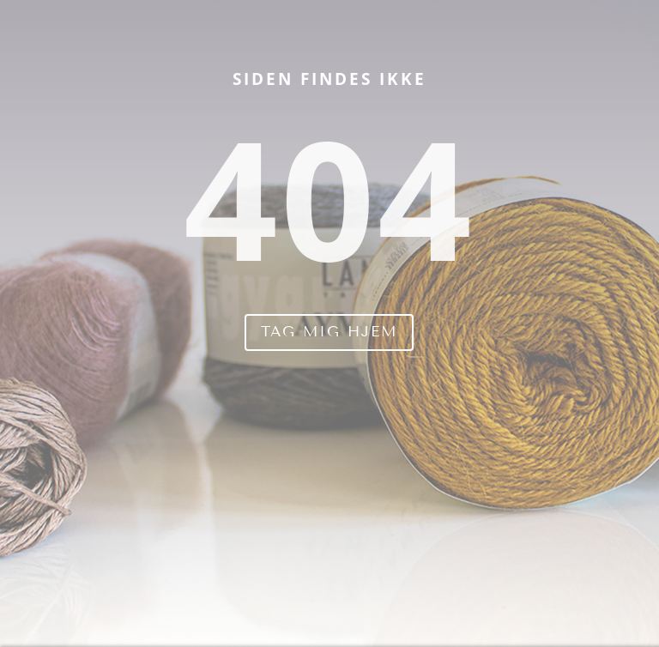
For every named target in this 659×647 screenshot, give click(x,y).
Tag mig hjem (329, 332)
